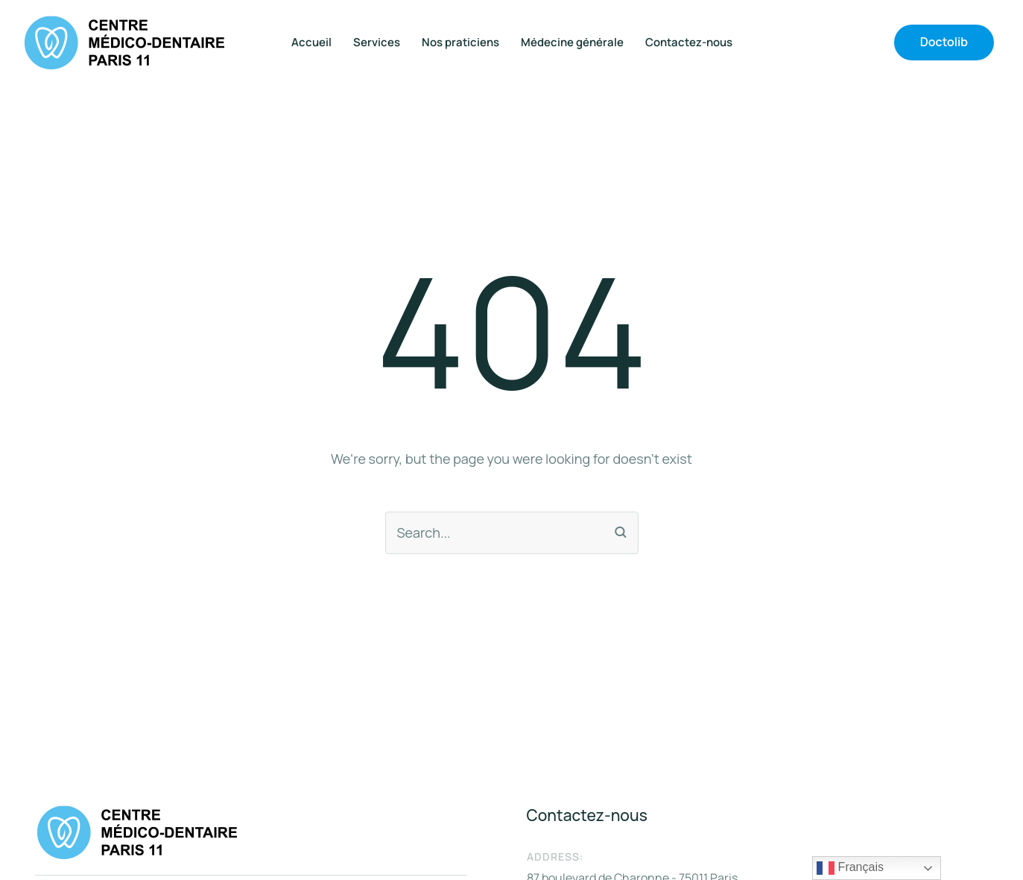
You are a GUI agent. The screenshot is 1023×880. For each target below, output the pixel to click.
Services (376, 42)
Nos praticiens (460, 42)
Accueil (311, 42)
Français (850, 868)
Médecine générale (572, 42)
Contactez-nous (688, 42)
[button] (944, 42)
